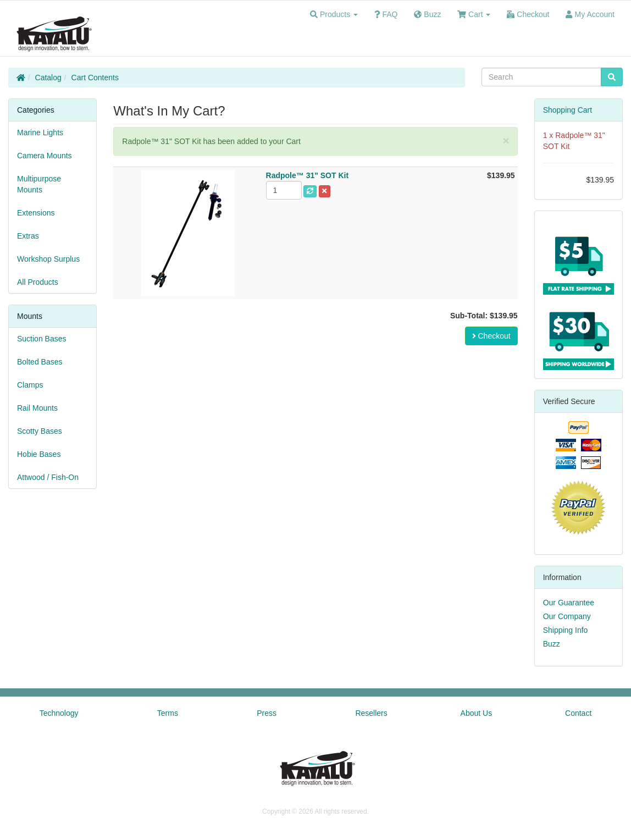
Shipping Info (565, 630)
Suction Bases (42, 338)
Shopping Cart (568, 110)
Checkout (491, 336)
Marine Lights (40, 132)
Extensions (35, 212)
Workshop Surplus (48, 259)
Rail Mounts (37, 408)
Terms (167, 713)
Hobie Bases (38, 454)
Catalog (48, 77)
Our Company (567, 616)
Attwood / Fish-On (48, 477)
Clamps (30, 384)
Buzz (551, 643)
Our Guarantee (568, 602)
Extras (28, 235)
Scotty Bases (39, 431)
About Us (476, 713)
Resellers (371, 713)
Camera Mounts (44, 155)
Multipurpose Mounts (39, 184)
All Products (37, 282)
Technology (59, 713)
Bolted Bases (40, 361)
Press (266, 713)
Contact (578, 713)
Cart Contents (95, 77)
